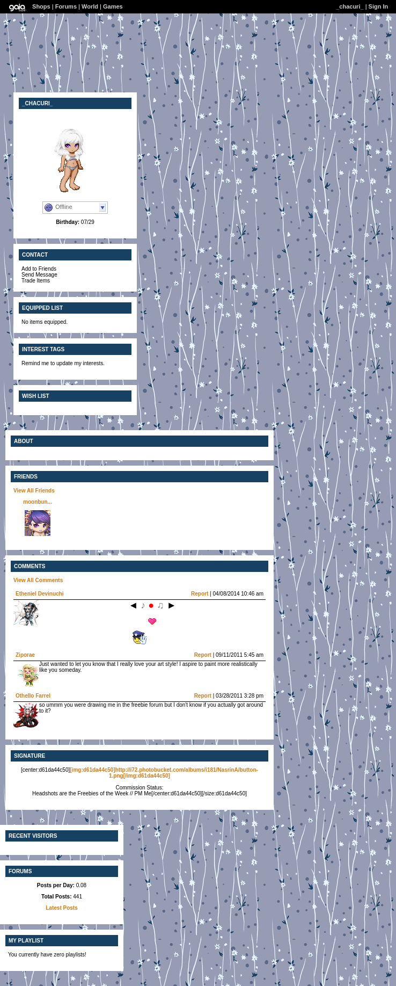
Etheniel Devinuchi (39, 594)
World (90, 6)
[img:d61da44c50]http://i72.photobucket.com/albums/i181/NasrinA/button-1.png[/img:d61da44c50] (164, 773)
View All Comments (38, 580)
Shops (41, 6)
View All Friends (34, 491)
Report (199, 594)
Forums (66, 6)
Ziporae (25, 655)
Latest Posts (61, 908)
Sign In (378, 6)
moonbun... (37, 502)
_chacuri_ (349, 6)
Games (113, 6)
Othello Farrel (33, 696)
